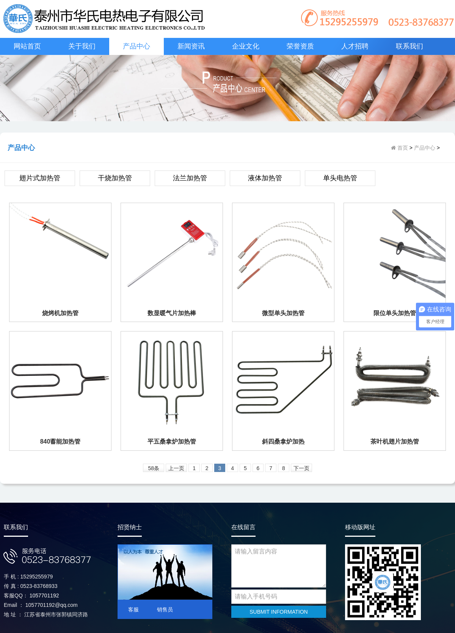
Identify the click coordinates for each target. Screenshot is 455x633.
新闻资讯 (191, 46)
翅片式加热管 (39, 178)
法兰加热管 (190, 178)
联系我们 (409, 46)
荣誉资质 (300, 46)
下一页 (301, 468)
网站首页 (27, 46)
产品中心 (136, 46)
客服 (133, 609)
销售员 (165, 609)
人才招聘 (355, 46)
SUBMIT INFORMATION (278, 612)
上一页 (176, 468)
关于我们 (82, 46)
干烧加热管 (115, 178)
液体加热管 (265, 178)
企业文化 (245, 46)
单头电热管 (340, 178)
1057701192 (44, 595)
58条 (154, 468)
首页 (402, 148)
